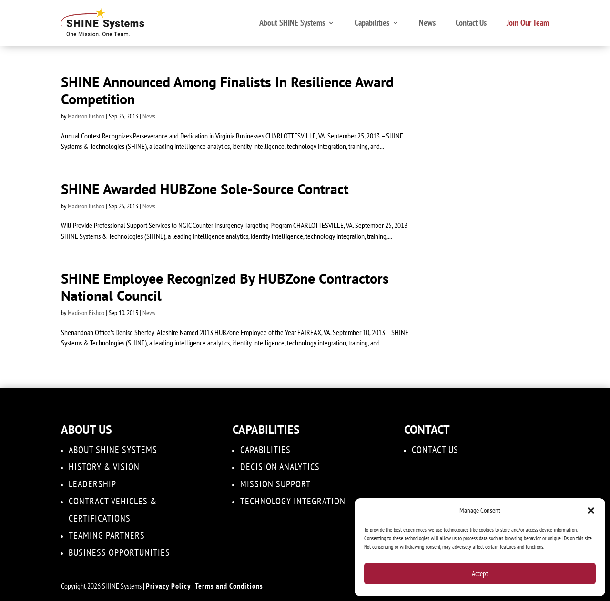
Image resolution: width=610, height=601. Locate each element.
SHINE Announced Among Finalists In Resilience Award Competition (227, 90)
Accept (480, 573)
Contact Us (471, 22)
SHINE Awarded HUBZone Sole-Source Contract (204, 188)
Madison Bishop (86, 116)
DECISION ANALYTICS (280, 467)
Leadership (92, 484)
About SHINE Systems (292, 22)
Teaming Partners (107, 535)
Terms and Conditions (229, 586)
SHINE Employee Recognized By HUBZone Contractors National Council (225, 287)
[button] (591, 510)
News (427, 22)
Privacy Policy (168, 586)
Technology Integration (293, 501)
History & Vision (104, 467)
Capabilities (372, 22)
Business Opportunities (119, 552)
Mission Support (275, 484)
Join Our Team (528, 22)
